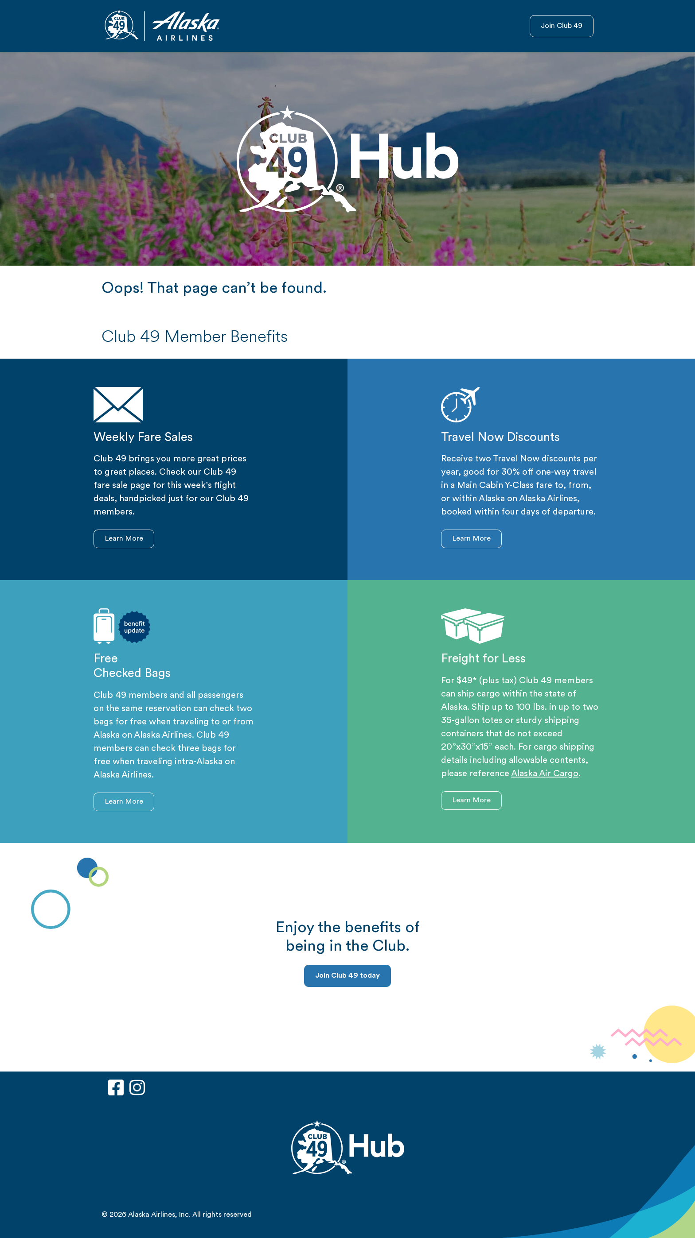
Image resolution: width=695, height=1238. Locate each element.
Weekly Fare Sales (143, 438)
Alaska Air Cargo (544, 774)
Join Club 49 (561, 26)
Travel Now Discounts (500, 438)
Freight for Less (483, 659)
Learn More (124, 538)
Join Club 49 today (347, 975)
